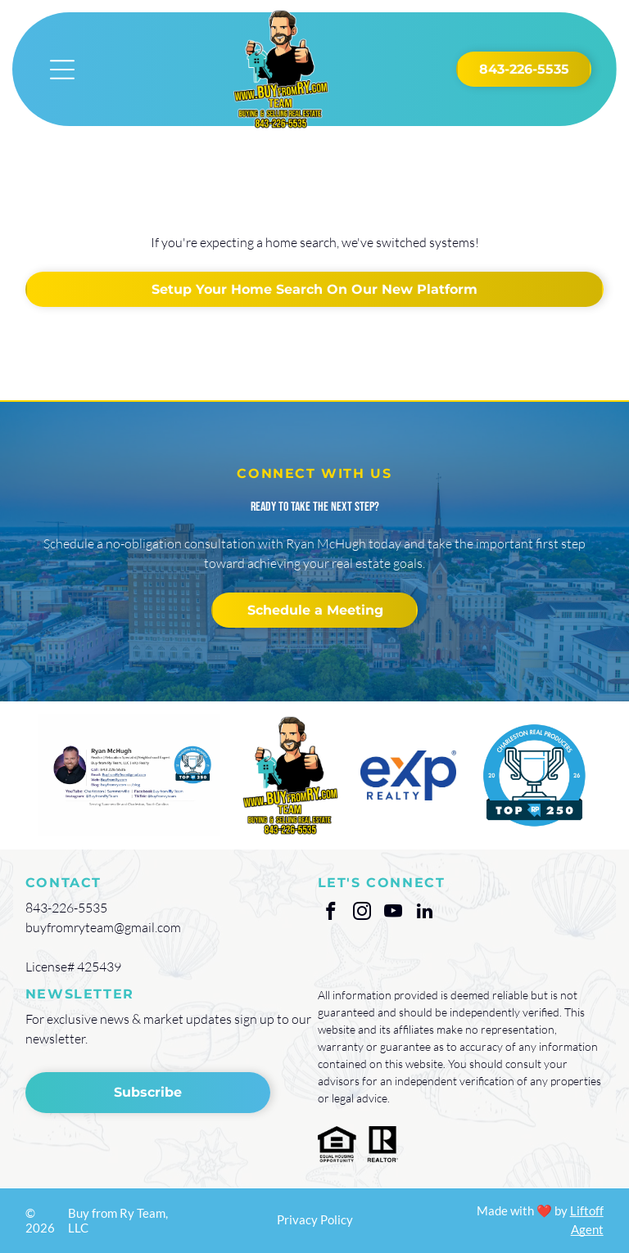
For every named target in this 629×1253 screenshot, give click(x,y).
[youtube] (393, 913)
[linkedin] (424, 913)
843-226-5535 (66, 907)
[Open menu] (62, 69)
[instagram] (362, 913)
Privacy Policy (315, 1219)
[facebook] (331, 913)
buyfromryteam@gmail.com (103, 927)
